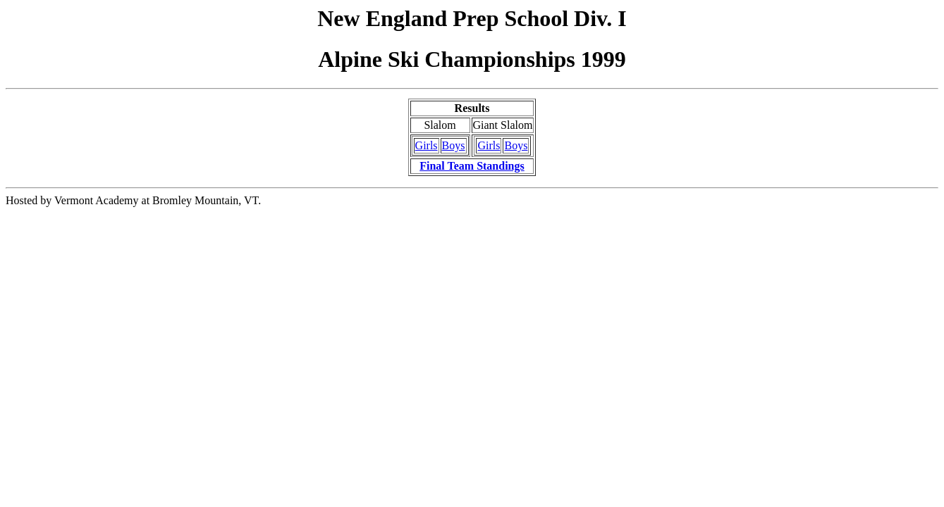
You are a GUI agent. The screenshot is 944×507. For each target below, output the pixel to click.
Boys (453, 145)
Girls (426, 145)
